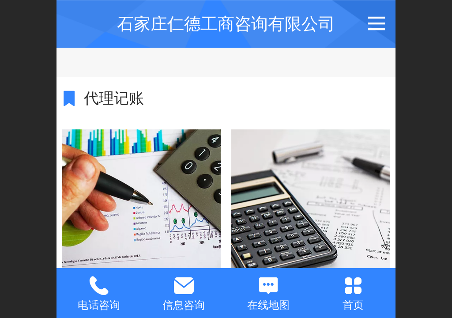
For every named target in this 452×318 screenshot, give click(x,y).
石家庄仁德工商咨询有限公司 (226, 23)
